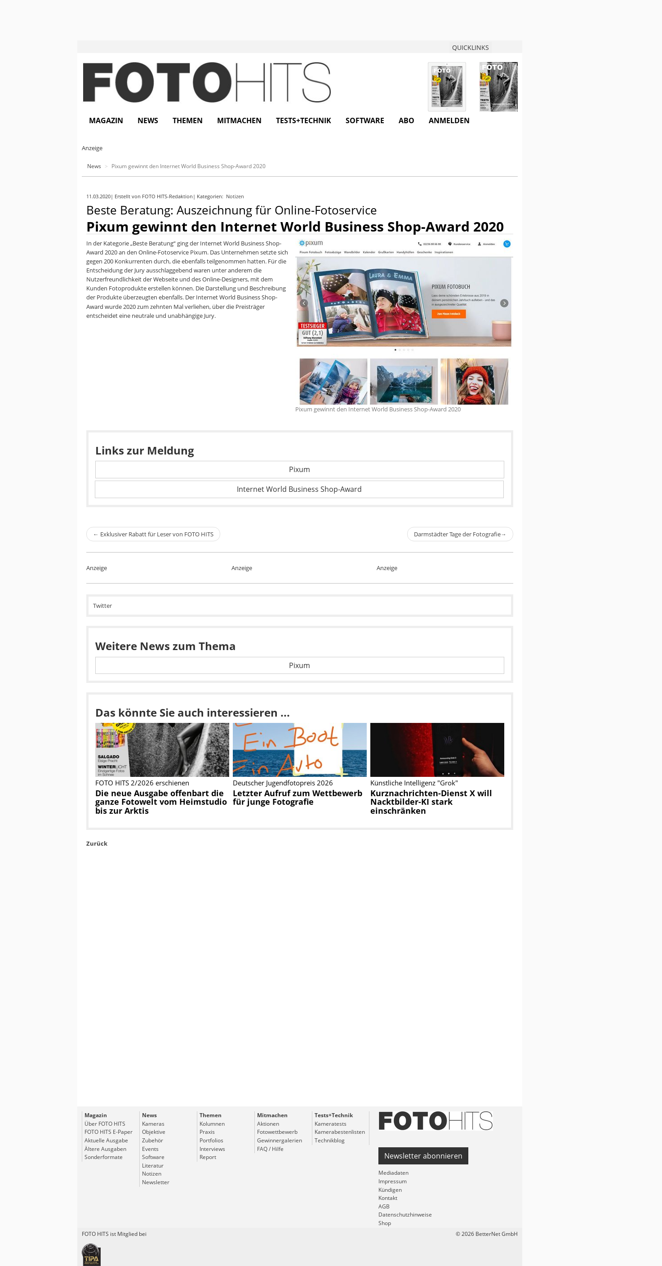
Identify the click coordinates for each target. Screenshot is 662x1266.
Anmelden (449, 120)
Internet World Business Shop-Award (299, 489)
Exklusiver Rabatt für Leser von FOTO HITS (153, 534)
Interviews (212, 1149)
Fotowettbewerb (277, 1132)
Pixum (299, 469)
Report (208, 1157)
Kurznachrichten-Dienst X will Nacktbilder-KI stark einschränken (431, 802)
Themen (188, 120)
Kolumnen (212, 1124)
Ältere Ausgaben (105, 1149)
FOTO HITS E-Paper (108, 1132)
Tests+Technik (303, 120)
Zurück (96, 843)
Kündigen (390, 1190)
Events (150, 1149)
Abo (406, 120)
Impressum (392, 1181)
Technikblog (330, 1140)
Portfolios (211, 1140)
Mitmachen (239, 120)
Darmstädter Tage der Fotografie (460, 534)
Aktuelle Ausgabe (106, 1140)
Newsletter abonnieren (423, 1156)
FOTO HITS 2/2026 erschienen (142, 782)
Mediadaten (393, 1173)
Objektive (153, 1132)
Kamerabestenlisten (340, 1132)
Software (365, 120)
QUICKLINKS (470, 47)
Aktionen (268, 1124)
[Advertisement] (300, 997)
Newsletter (155, 1182)
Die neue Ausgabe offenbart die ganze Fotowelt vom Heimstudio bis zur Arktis (161, 802)
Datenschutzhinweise (405, 1214)
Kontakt (387, 1198)
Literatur (153, 1165)
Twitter (102, 606)
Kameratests (331, 1124)
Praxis (207, 1132)
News (148, 120)
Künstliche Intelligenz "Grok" (414, 782)
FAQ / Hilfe (270, 1149)
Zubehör (152, 1140)
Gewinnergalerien (279, 1140)
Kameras (153, 1124)
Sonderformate (103, 1157)
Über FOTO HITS (104, 1124)
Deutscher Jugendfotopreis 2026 (283, 782)
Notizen (235, 196)
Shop (384, 1223)
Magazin (106, 120)
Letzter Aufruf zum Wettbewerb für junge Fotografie (297, 797)
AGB (384, 1206)
